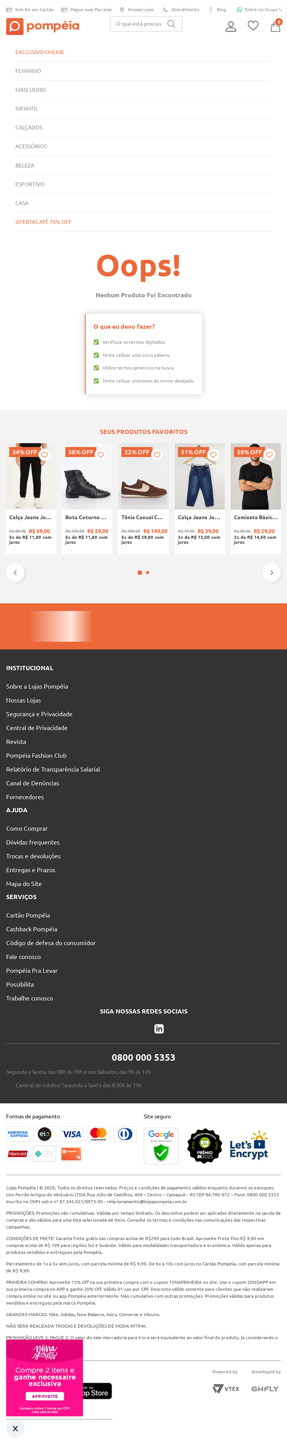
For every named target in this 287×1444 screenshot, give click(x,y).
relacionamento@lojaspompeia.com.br (183, 1201)
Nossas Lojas (135, 10)
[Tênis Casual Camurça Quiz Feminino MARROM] (143, 498)
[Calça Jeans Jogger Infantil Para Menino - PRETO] (31, 498)
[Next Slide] (271, 572)
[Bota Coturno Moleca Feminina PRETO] (87, 498)
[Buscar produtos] (171, 23)
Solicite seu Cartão (28, 10)
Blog (216, 10)
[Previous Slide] (15, 572)
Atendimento (179, 10)
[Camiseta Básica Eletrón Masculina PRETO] (256, 498)
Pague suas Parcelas (85, 10)
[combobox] (146, 23)
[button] (140, 572)
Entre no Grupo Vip (258, 9)
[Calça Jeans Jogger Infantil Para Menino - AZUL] (200, 498)
